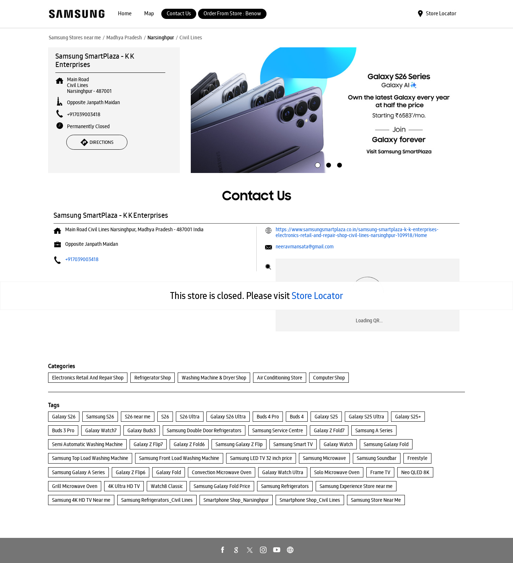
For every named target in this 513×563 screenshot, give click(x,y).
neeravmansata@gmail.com (305, 246)
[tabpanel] (328, 110)
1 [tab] (317, 164)
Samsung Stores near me (75, 37)
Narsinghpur (160, 37)
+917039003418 (83, 114)
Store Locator (317, 295)
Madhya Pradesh (124, 37)
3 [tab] (338, 164)
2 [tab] (327, 164)
